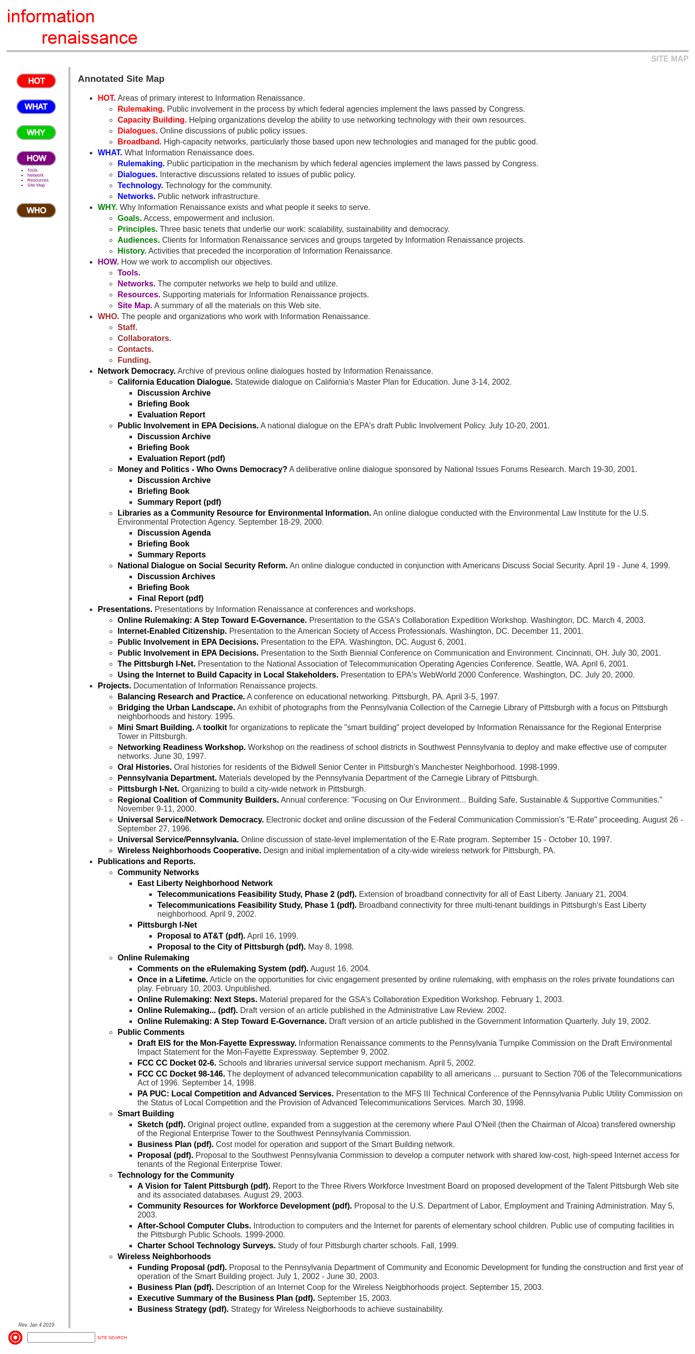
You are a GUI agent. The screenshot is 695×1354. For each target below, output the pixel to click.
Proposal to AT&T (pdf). (201, 936)
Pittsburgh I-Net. (148, 789)
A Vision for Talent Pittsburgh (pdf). (203, 1186)
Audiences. (139, 240)
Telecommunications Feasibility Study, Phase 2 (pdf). (257, 894)
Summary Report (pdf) (179, 502)
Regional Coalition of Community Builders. (198, 800)
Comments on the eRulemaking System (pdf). (223, 968)
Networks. (136, 196)
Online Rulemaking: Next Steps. (197, 999)
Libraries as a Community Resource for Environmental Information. (244, 513)
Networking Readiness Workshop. (182, 747)
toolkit (215, 727)
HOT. (107, 98)
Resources (38, 180)
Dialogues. (138, 131)
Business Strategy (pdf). (183, 1309)
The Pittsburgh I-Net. (156, 664)
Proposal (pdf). (165, 1155)
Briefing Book (163, 404)
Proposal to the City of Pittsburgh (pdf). (231, 947)
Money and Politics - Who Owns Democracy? (202, 469)
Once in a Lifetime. (172, 979)
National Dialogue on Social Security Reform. (203, 565)
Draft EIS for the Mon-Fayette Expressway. (217, 1043)
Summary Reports (171, 554)
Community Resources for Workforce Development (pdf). (244, 1206)
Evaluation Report (171, 414)
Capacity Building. (152, 120)
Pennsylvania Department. (167, 778)
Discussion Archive (174, 393)
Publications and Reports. (146, 861)
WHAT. (110, 152)
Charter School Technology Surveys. (206, 1245)
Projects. (114, 685)
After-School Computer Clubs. (194, 1225)
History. (132, 251)
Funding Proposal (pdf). (182, 1267)
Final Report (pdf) (170, 598)
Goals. (130, 218)
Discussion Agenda (174, 533)
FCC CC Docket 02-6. (176, 1063)
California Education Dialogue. (175, 382)
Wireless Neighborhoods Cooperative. (189, 850)
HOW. (108, 262)
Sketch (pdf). (161, 1124)
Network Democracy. (137, 371)
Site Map (36, 185)
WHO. (109, 316)
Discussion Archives (176, 576)
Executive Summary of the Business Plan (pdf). (226, 1298)
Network (35, 175)
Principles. (138, 229)
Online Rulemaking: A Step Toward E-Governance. (212, 620)
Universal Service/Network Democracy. (191, 819)
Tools (32, 170)
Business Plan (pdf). (175, 1144)
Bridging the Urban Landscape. (176, 707)
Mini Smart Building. (156, 727)
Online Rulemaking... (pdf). (187, 1010)
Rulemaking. (141, 109)
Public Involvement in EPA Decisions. (188, 425)
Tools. (129, 273)
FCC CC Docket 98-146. (181, 1074)
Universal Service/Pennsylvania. (178, 839)
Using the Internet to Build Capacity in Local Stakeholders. (228, 675)
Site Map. (135, 305)
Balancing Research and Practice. (181, 696)
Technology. (140, 185)
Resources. (139, 294)
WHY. (108, 207)
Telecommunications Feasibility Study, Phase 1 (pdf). (257, 905)
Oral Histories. (145, 767)
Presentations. (125, 609)
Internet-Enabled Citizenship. (172, 631)
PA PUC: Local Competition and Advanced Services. (235, 1093)
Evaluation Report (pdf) (181, 458)
